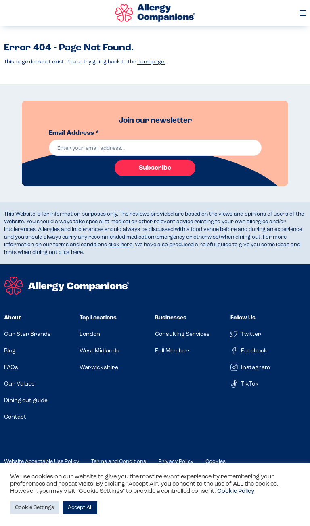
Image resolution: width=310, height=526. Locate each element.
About (12, 318)
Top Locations (98, 318)
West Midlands (99, 351)
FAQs (11, 368)
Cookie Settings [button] (34, 507)
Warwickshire (99, 368)
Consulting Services (182, 334)
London (90, 334)
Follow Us (243, 318)
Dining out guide (26, 401)
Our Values (19, 384)
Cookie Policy (235, 491)
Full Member (172, 351)
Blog (9, 351)
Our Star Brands (27, 334)
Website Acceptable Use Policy (41, 461)
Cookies (215, 461)
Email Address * (74, 133)
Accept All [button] (80, 507)
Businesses (170, 318)
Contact (15, 417)
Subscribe (155, 168)
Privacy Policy (175, 461)
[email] (155, 148)
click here (120, 244)
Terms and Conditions (118, 461)
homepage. (151, 62)
